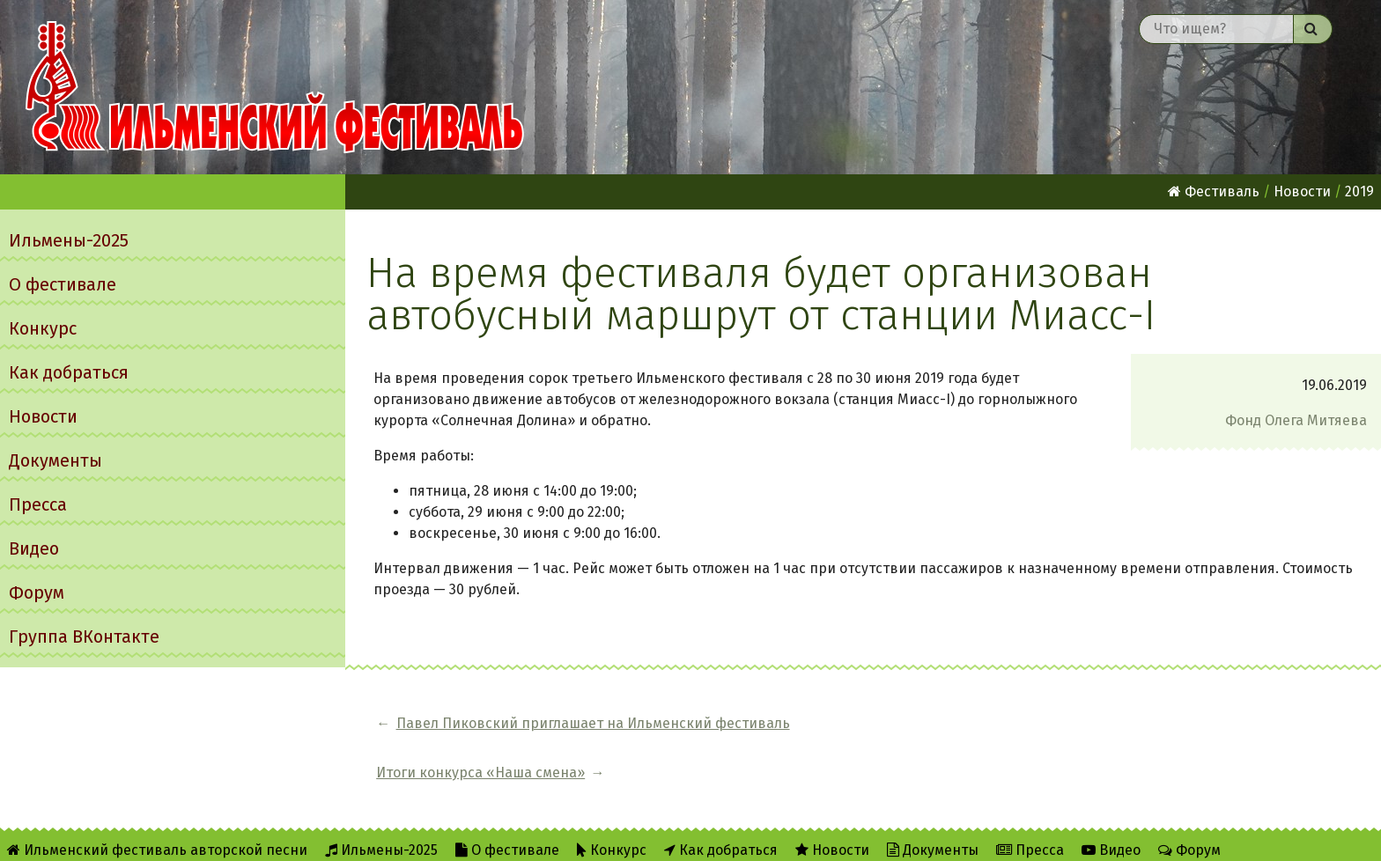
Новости (43, 416)
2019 (1359, 191)
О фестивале (62, 284)
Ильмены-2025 (69, 240)
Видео (34, 548)
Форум (36, 592)
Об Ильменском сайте (241, 836)
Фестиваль (1213, 191)
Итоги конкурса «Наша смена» (939, 723)
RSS (353, 836)
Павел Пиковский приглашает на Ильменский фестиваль (593, 723)
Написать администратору (570, 836)
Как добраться (69, 372)
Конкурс (43, 328)
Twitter (421, 836)
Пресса (38, 504)
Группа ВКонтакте (84, 636)
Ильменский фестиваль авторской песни (274, 87)
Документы (55, 460)
